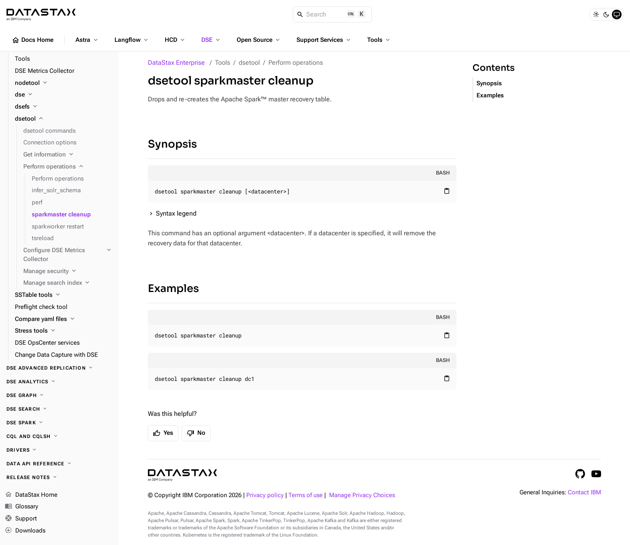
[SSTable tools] (64, 295)
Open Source (259, 39)
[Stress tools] (64, 331)
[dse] (64, 95)
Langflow (132, 39)
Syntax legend (176, 213)
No (196, 433)
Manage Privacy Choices (362, 495)
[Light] (596, 14)
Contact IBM (584, 492)
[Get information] (68, 155)
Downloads (25, 530)
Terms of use (305, 495)
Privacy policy (265, 495)
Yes (163, 433)
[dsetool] (64, 119)
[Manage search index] (68, 283)
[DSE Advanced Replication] (59, 368)
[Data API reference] (59, 464)
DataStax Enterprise (176, 62)
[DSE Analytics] (59, 382)
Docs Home (32, 40)
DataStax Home (31, 495)
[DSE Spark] (59, 423)
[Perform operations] (68, 167)
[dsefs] (64, 107)
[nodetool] (64, 83)
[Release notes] (59, 477)
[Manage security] (68, 271)
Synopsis (172, 144)
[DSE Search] (59, 409)
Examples (173, 288)
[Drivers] (59, 450)
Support (21, 518)
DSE (211, 39)
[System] (617, 14)
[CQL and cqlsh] (59, 436)
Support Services (324, 39)
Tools (379, 39)
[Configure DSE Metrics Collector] (68, 255)
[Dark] (606, 14)
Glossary (21, 506)
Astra (87, 39)
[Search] (332, 14)
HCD (175, 39)
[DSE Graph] (59, 395)
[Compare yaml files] (64, 319)
